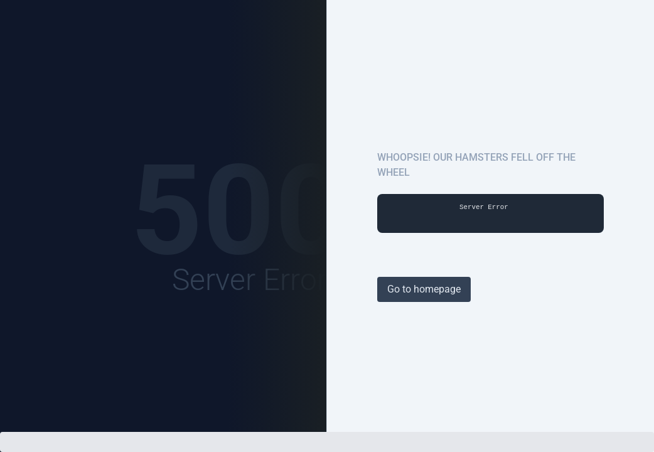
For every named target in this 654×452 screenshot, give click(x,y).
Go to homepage (424, 289)
